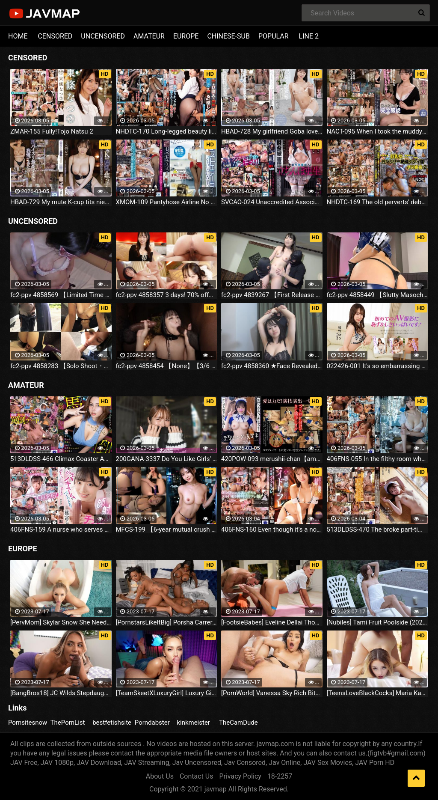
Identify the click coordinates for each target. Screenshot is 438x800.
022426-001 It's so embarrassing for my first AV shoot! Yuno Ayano (377, 366)
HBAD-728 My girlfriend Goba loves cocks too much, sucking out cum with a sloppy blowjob (272, 131)
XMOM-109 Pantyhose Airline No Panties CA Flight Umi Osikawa (166, 202)
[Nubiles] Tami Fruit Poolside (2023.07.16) (377, 622)
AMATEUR (149, 36)
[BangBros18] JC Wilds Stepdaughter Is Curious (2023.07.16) (61, 693)
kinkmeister (193, 722)
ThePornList (67, 722)
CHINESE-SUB (228, 36)
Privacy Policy (240, 776)
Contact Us (196, 776)
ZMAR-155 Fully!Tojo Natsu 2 (51, 131)
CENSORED (55, 36)
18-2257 (279, 776)
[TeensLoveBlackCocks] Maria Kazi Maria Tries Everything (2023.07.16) (377, 693)
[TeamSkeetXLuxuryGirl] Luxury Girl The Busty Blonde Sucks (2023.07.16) (166, 693)
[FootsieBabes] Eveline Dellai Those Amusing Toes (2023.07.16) (272, 622)
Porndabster (152, 722)
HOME (17, 36)
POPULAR (273, 36)
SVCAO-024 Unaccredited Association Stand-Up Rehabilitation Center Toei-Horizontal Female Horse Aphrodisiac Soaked (272, 202)
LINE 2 (309, 36)
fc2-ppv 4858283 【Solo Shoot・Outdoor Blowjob (61, 366)
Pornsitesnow (27, 722)
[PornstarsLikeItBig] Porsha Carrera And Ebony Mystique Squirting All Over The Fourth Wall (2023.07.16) (166, 622)
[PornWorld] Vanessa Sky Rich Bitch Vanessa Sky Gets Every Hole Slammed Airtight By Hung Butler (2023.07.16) (272, 693)
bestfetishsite (111, 722)
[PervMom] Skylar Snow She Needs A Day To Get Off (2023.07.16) (61, 622)
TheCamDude (238, 722)
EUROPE (186, 36)
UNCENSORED (103, 36)
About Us (160, 776)
